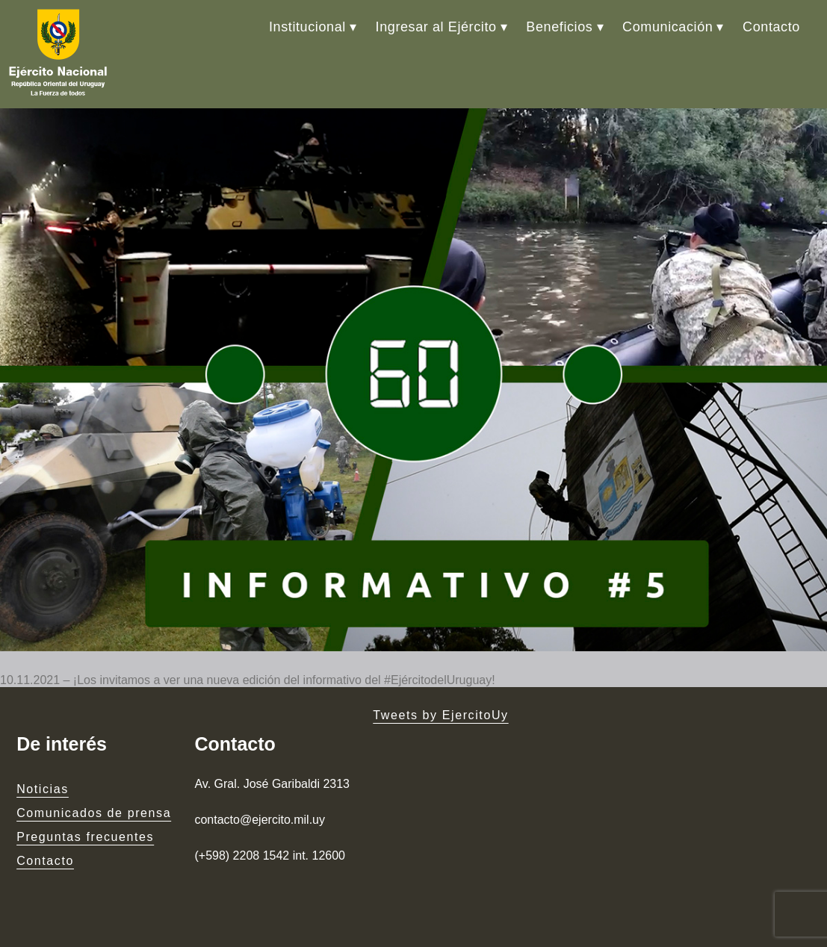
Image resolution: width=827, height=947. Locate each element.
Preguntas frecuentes (85, 836)
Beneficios (559, 26)
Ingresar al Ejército (436, 26)
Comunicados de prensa (93, 813)
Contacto (771, 26)
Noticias (42, 789)
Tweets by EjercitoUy (440, 715)
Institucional (307, 26)
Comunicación (667, 26)
